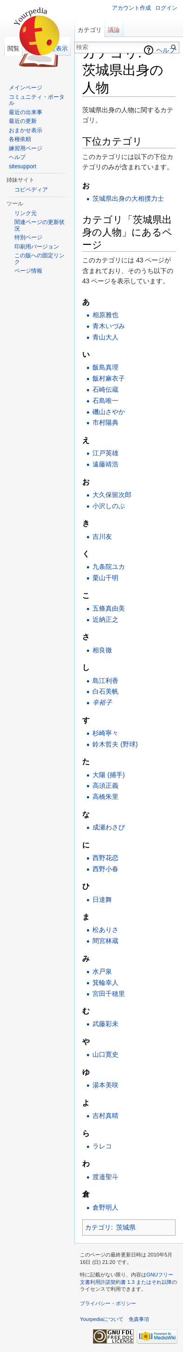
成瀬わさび (108, 827)
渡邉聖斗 (105, 1176)
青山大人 (105, 337)
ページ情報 (28, 271)
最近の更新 (23, 121)
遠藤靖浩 (105, 464)
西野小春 (105, 869)
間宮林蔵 (105, 940)
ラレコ (102, 1146)
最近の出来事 (25, 112)
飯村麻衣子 (108, 378)
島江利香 (105, 680)
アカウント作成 (131, 8)
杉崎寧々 (105, 733)
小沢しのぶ (108, 506)
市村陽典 (105, 422)
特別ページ (28, 237)
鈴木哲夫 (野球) (114, 744)
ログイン (166, 8)
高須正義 (105, 785)
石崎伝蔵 (105, 389)
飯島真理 (105, 367)
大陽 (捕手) (108, 774)
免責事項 (139, 1319)
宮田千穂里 (108, 993)
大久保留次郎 (111, 494)
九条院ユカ (108, 566)
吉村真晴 (105, 1115)
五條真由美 (108, 608)
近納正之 (105, 619)
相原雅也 (105, 315)
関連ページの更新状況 (39, 225)
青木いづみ (108, 326)
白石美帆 (105, 691)
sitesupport (22, 166)
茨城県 (126, 1227)
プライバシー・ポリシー (108, 1303)
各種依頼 (20, 139)
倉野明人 (105, 1207)
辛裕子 (102, 702)
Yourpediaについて (102, 1319)
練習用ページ (25, 148)
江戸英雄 (105, 453)
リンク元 (25, 213)
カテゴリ (98, 1227)
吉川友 (102, 536)
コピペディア (31, 189)
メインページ (25, 87)
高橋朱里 (105, 796)
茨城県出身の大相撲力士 (128, 198)
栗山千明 (105, 577)
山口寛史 (105, 1054)
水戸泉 (102, 971)
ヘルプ (166, 50)
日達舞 (102, 899)
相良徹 (102, 650)
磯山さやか (108, 411)
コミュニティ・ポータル (37, 100)
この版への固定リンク (39, 258)
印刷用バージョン (36, 246)
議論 (114, 29)
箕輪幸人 (105, 982)
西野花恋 (105, 857)
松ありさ (105, 929)
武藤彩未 (105, 1023)
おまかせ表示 (25, 130)
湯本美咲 (105, 1085)
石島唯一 (105, 400)
